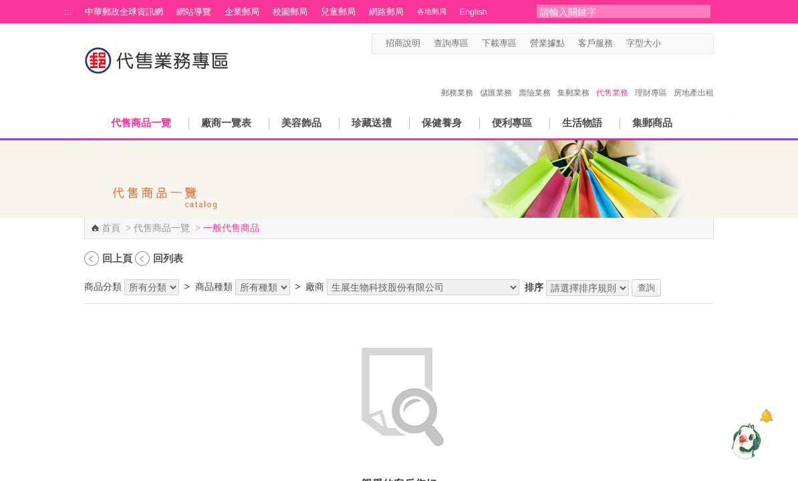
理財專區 (651, 79)
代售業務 (612, 79)
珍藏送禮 (372, 122)
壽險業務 (535, 79)
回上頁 (117, 258)
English (473, 12)
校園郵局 (290, 12)
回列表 (168, 258)
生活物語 (582, 122)
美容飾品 (301, 122)
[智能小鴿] (744, 441)
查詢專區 (451, 43)
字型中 (682, 44)
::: (68, 12)
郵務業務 (457, 79)
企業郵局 (242, 12)
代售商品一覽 (141, 122)
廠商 (314, 286)
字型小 (669, 44)
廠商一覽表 (226, 122)
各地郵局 (431, 11)
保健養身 (442, 122)
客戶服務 (595, 43)
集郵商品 (652, 122)
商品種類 (214, 286)
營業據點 (547, 43)
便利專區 (512, 122)
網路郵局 (386, 12)
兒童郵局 (338, 12)
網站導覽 (193, 12)
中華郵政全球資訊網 (124, 12)
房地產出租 (694, 79)
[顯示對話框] (766, 416)
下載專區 (499, 43)
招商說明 (403, 43)
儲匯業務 (496, 79)
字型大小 (643, 43)
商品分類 (103, 286)
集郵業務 (573, 79)
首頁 (111, 227)
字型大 (695, 44)
